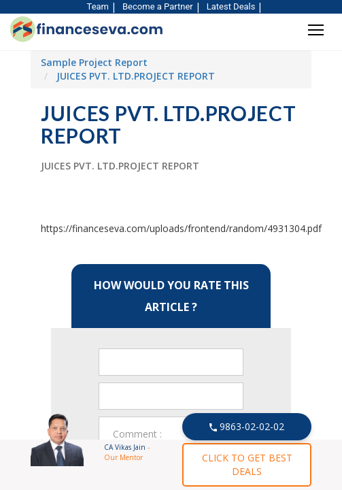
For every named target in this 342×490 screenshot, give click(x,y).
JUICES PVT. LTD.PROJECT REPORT (135, 75)
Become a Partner (157, 6)
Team (98, 6)
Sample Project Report (94, 62)
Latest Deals (231, 6)
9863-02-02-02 (247, 426)
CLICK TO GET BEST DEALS (247, 464)
